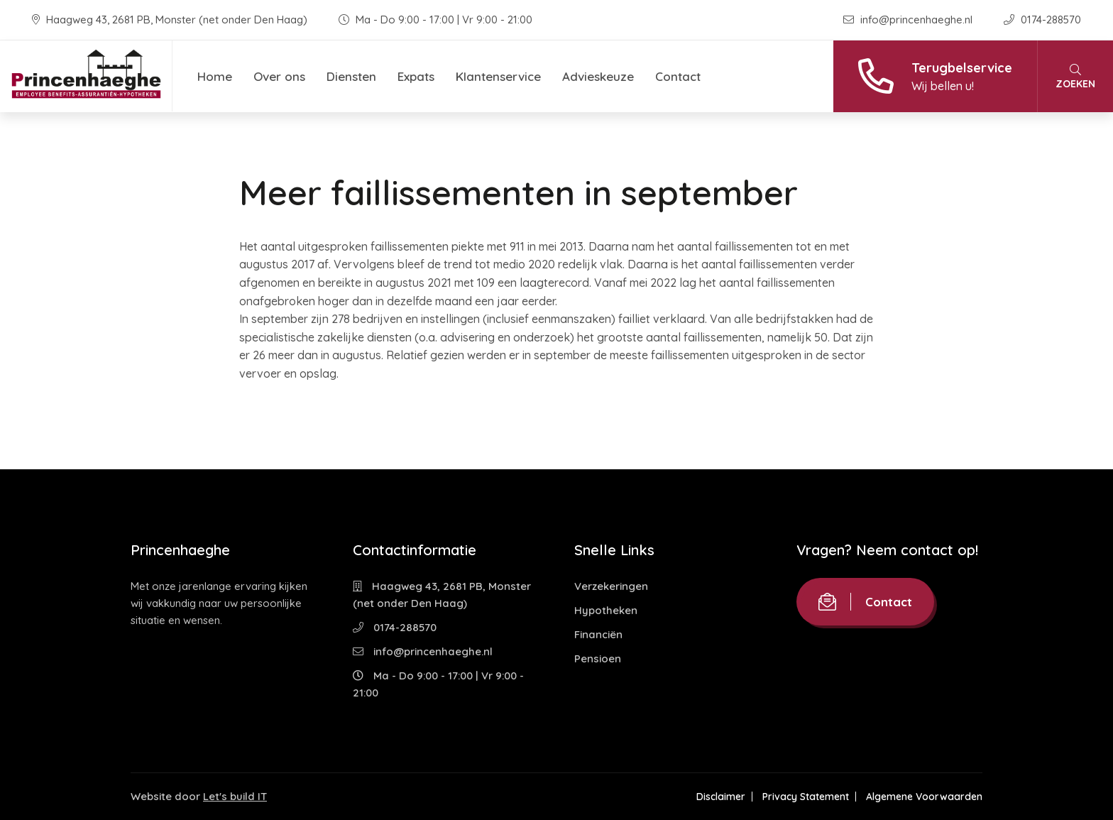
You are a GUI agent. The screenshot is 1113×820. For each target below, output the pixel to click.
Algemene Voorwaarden (924, 796)
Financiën (598, 634)
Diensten (351, 76)
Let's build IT (235, 796)
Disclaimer (720, 796)
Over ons (279, 76)
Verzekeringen (611, 586)
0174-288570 (1042, 19)
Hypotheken (605, 610)
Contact (678, 76)
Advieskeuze (598, 76)
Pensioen (597, 658)
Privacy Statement (805, 796)
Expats (416, 76)
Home (214, 76)
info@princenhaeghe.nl (909, 19)
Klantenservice (498, 76)
